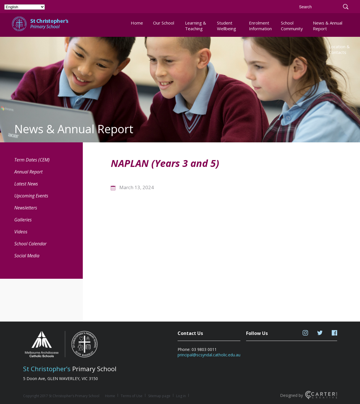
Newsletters (25, 208)
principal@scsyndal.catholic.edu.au (209, 354)
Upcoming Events (31, 196)
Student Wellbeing (226, 25)
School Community (292, 25)
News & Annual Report (327, 25)
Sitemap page (159, 395)
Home (137, 23)
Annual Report (28, 172)
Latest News (26, 184)
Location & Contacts (339, 49)
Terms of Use (131, 395)
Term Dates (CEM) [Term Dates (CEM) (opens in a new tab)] (32, 160)
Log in (181, 395)
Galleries (23, 220)
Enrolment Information (260, 25)
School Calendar (30, 244)
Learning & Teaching (195, 25)
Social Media (26, 255)
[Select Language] (24, 7)
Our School (163, 23)
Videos (20, 232)
